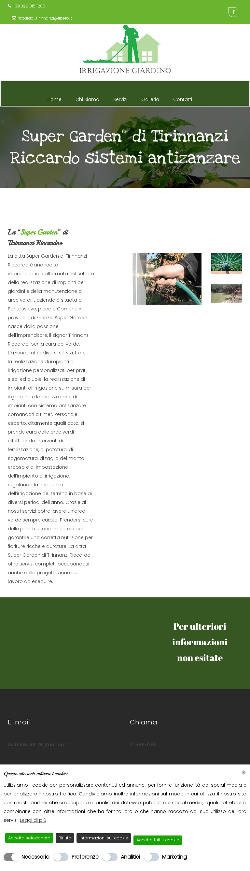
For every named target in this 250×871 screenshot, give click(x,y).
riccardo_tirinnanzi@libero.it (45, 18)
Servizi (120, 98)
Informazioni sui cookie (103, 838)
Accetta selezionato (29, 838)
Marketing (174, 857)
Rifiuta (65, 838)
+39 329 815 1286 (29, 6)
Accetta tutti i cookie (157, 840)
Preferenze (85, 857)
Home (55, 98)
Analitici (130, 857)
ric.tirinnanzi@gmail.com (38, 744)
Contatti (182, 98)
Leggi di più (33, 820)
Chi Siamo (87, 98)
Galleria (150, 98)
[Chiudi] (243, 772)
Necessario (35, 857)
